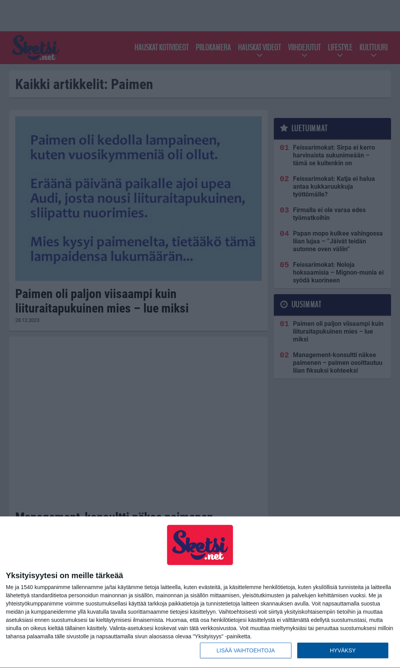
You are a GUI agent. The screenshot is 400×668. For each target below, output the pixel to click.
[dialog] (200, 592)
